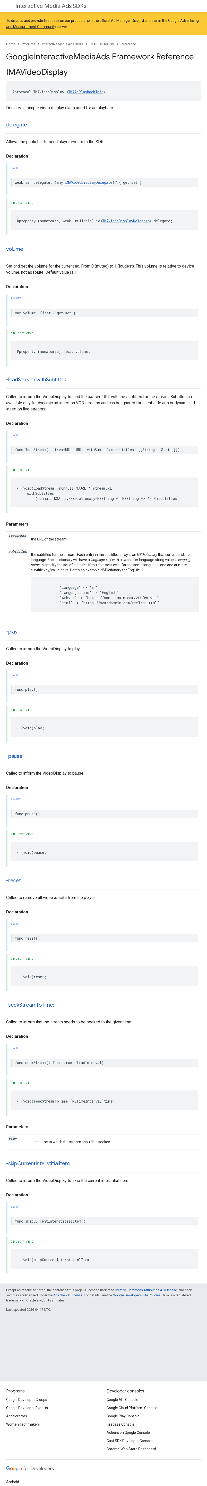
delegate (16, 125)
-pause (14, 756)
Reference (128, 44)
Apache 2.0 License (67, 1295)
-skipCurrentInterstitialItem (38, 1163)
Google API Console (122, 1400)
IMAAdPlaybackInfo (86, 91)
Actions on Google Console (128, 1432)
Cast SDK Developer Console (130, 1441)
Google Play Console (123, 1416)
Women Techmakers (23, 1424)
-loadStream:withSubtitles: (36, 380)
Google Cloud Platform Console (132, 1408)
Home (10, 44)
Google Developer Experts (27, 1408)
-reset (13, 880)
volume (14, 249)
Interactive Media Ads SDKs (50, 6)
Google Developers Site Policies (136, 1295)
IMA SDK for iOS (102, 44)
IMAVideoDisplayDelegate (88, 182)
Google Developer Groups (26, 1400)
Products (28, 44)
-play (12, 632)
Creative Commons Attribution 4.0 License (146, 1290)
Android (12, 1482)
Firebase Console (120, 1424)
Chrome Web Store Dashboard (131, 1449)
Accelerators (16, 1416)
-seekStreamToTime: (30, 1005)
